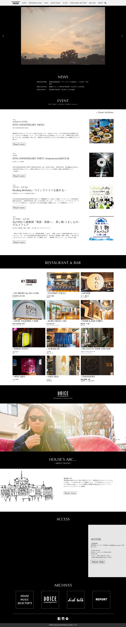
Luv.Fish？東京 (50, 296)
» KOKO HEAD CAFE (57, 321)
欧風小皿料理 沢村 (85, 379)
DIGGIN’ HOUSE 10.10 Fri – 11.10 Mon (62, 89)
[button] (3, 35)
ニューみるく (16, 379)
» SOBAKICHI (53, 348)
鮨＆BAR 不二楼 (85, 323)
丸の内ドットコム (115, 545)
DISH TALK (92, 3)
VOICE (46, 3)
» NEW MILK (19, 376)
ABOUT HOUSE (55, 3)
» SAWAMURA (88, 376)
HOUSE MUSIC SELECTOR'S (78, 3)
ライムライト (16, 351)
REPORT (100, 3)
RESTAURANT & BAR (35, 3)
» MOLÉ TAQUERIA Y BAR (25, 321)
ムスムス (49, 379)
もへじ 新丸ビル (85, 296)
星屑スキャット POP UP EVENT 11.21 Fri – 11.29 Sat (66, 86)
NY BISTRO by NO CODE (19, 296)
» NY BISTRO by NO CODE (26, 293)
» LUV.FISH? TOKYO (56, 293)
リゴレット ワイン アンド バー (88, 351)
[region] (63, 39)
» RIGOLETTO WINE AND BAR (96, 348)
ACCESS (65, 3)
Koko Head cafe (51, 323)
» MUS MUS (52, 376)
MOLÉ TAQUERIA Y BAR (19, 323)
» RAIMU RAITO (20, 348)
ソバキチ (49, 351)
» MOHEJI (85, 293)
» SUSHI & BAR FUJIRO (92, 321)
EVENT (24, 3)
